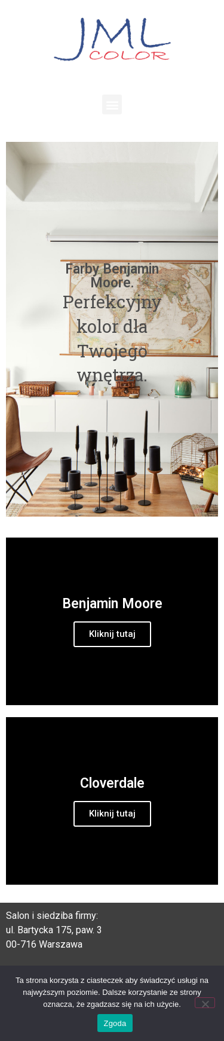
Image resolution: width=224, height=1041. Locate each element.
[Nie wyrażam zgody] (205, 1002)
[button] (112, 104)
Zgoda (114, 1023)
